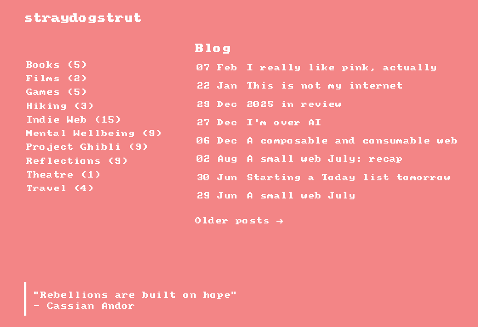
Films (56, 78)
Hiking (60, 106)
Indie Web (73, 120)
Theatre (63, 175)
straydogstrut (83, 18)
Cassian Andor (91, 306)
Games (56, 92)
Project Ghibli (87, 147)
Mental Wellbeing (94, 133)
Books (56, 65)
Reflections (77, 161)
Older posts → (239, 221)
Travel (60, 188)
